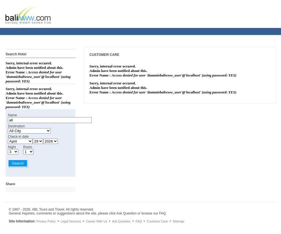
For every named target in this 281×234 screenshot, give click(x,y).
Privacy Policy (46, 221)
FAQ (138, 221)
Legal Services (71, 221)
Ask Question (121, 221)
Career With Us (96, 221)
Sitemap (178, 221)
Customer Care (157, 221)
